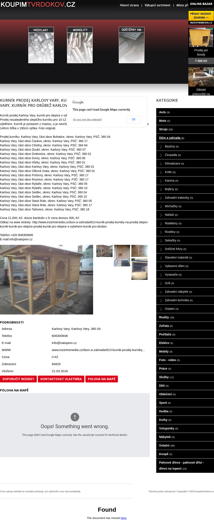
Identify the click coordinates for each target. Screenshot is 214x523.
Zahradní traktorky (179, 197)
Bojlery (171, 189)
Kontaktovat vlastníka (61, 379)
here (123, 518)
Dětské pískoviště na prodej (201, 94)
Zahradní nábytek (178, 291)
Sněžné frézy (175, 249)
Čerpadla (173, 155)
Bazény (172, 146)
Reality (166, 317)
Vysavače (173, 274)
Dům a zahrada (171, 138)
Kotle (170, 172)
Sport (165, 402)
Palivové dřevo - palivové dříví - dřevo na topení (181, 465)
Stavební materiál (178, 257)
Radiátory (173, 223)
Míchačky (173, 206)
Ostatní (171, 308)
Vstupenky (168, 428)
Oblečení (167, 394)
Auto (164, 112)
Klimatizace (174, 163)
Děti (164, 385)
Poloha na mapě (101, 379)
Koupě (165, 454)
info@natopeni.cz (64, 343)
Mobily (165, 351)
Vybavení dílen (177, 266)
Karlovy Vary (80, 329)
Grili (169, 283)
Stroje (166, 129)
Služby (166, 377)
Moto (164, 120)
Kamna (171, 180)
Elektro (166, 343)
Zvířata (166, 326)
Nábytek (167, 437)
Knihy (165, 420)
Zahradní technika (179, 300)
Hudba (165, 411)
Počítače (167, 334)
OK (133, 119)
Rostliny (172, 232)
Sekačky (172, 240)
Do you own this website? (87, 119)
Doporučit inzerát (18, 379)
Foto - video (169, 360)
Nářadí (171, 214)
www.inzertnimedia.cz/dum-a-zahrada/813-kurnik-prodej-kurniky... (98, 350)
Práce (165, 368)
